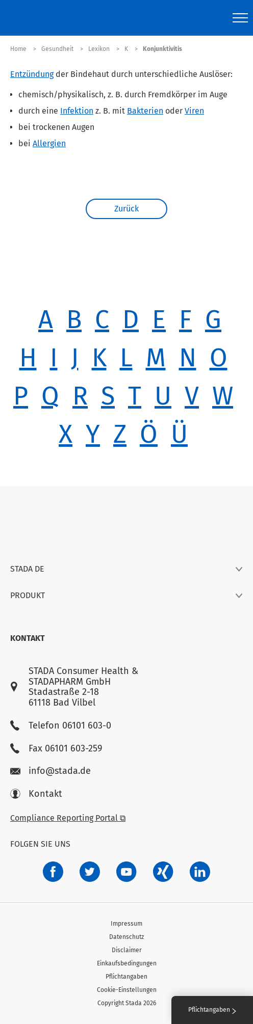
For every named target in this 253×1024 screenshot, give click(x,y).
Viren (194, 111)
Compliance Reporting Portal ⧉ (67, 818)
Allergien (49, 143)
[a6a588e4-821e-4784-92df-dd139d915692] (90, 871)
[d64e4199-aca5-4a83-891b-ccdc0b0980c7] (200, 871)
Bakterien (145, 111)
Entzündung (32, 74)
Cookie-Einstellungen (127, 989)
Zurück (126, 208)
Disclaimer (127, 950)
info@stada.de (50, 771)
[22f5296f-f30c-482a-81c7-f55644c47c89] (163, 871)
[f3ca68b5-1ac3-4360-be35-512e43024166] (126, 871)
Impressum (126, 923)
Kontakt (36, 794)
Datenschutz (126, 936)
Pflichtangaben (126, 976)
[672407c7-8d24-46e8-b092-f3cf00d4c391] (53, 871)
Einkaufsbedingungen (127, 963)
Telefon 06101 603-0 (60, 725)
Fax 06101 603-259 (56, 748)
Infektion (76, 111)
